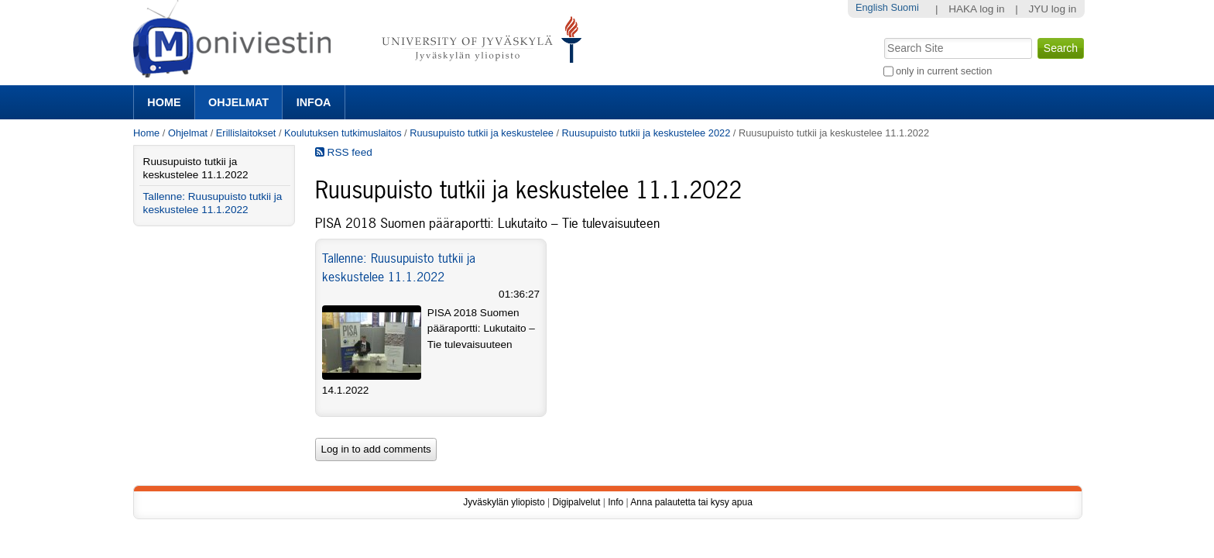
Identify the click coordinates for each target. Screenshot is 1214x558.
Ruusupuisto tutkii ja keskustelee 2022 (646, 133)
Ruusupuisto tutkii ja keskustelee (482, 133)
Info (615, 502)
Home (163, 102)
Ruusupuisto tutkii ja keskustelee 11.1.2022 (196, 168)
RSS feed (343, 152)
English (872, 7)
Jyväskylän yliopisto (503, 502)
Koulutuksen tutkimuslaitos (343, 133)
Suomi (904, 7)
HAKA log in (976, 9)
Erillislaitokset (246, 133)
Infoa (314, 102)
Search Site (882, 36)
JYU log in (1052, 9)
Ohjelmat (238, 102)
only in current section (944, 71)
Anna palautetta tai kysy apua (691, 502)
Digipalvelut (576, 502)
